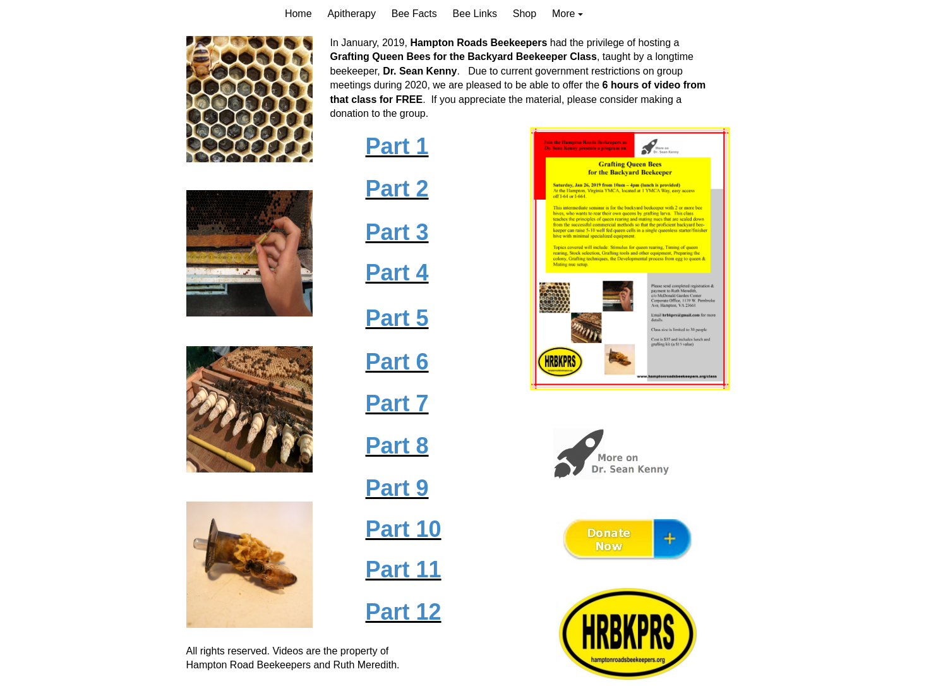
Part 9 (397, 488)
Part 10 (403, 529)
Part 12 (403, 612)
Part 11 (403, 569)
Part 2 (397, 189)
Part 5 (397, 318)
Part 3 (397, 232)
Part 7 (397, 403)
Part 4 (397, 273)
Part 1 (397, 146)
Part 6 (397, 362)
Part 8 (397, 446)
